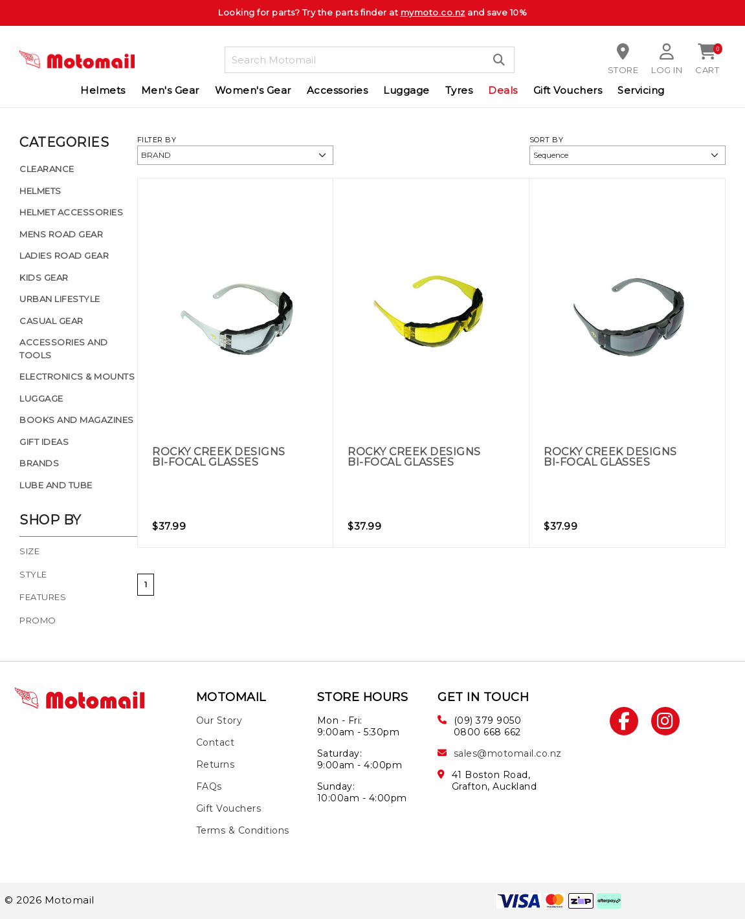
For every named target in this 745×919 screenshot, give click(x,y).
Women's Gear (253, 90)
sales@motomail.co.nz (508, 753)
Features (42, 597)
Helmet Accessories (71, 212)
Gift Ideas (44, 442)
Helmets (103, 90)
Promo (37, 620)
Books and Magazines (76, 420)
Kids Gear (44, 277)
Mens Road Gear (61, 234)
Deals (503, 90)
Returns (215, 764)
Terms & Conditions (242, 830)
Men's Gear (170, 90)
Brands (39, 463)
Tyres (459, 90)
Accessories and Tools (63, 348)
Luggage (406, 90)
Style (33, 574)
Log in (666, 70)
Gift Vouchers (568, 90)
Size (29, 551)
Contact (215, 742)
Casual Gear (51, 321)
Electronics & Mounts (77, 376)
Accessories (337, 90)
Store (623, 70)
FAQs (209, 786)
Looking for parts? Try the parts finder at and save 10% (372, 12)
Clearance (46, 169)
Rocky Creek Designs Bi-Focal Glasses (218, 457)
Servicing (641, 90)
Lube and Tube (56, 485)
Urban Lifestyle (59, 299)
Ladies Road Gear (64, 255)
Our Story (219, 720)
